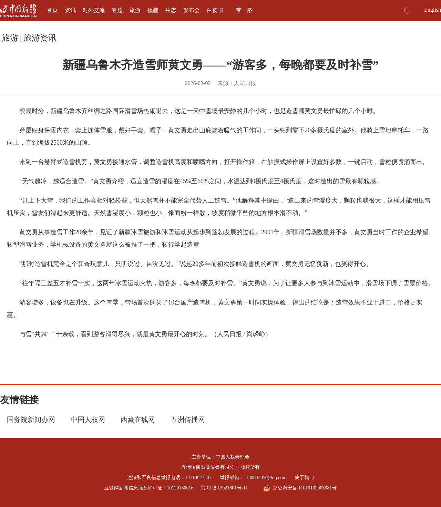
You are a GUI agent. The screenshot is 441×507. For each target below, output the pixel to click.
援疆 (152, 10)
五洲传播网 (188, 419)
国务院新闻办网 (31, 419)
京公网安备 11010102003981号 (300, 488)
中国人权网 (88, 419)
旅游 (135, 10)
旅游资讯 (40, 37)
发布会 (191, 10)
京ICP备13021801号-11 (224, 487)
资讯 (70, 10)
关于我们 (304, 477)
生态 (170, 10)
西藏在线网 (138, 419)
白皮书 (215, 10)
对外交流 (94, 10)
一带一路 (241, 10)
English (432, 10)
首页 (52, 10)
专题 (117, 10)
